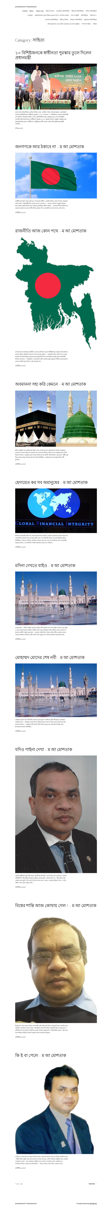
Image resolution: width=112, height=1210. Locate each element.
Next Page (93, 1184)
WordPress (93, 1203)
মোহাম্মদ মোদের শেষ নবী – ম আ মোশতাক (50, 657)
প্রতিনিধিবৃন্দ (84, 15)
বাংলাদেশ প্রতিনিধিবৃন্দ (51, 19)
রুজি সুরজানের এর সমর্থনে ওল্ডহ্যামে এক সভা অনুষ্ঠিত (64, 24)
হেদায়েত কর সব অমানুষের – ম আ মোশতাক (51, 482)
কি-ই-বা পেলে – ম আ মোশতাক (40, 1055)
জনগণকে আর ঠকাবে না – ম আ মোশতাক (49, 146)
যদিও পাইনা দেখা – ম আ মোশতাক (43, 749)
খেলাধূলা (30, 15)
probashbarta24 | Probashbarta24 (26, 7)
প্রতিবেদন (93, 15)
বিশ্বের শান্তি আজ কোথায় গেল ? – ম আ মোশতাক (55, 905)
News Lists (40, 11)
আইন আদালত (50, 11)
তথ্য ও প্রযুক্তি (75, 15)
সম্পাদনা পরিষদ (86, 24)
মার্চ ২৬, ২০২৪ (19, 128)
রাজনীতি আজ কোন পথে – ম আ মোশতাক (50, 230)
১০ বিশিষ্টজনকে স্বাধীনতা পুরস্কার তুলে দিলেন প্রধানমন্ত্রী (53, 55)
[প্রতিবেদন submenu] (96, 15)
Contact (25, 11)
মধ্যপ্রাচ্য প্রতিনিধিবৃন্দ (76, 19)
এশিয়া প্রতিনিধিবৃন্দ (91, 11)
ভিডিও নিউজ (64, 19)
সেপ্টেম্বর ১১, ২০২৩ (20, 212)
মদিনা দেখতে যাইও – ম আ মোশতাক (45, 565)
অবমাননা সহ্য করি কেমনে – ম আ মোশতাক (50, 384)
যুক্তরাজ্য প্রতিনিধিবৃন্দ (90, 19)
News (31, 11)
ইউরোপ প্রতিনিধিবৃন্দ (78, 11)
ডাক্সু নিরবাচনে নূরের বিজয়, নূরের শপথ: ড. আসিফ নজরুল (52, 15)
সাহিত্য (95, 24)
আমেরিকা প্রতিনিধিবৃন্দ (63, 11)
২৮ (21, 1183)
